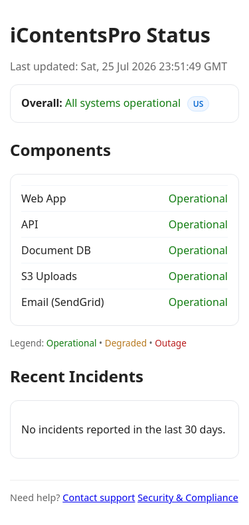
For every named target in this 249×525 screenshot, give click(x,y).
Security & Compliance (187, 497)
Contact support (98, 497)
